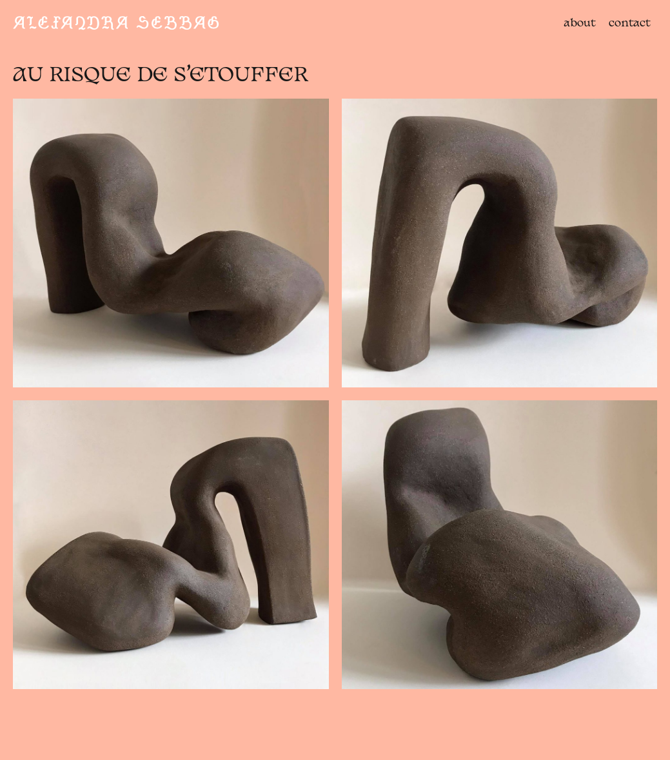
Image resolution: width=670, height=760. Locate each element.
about (580, 23)
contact (630, 23)
